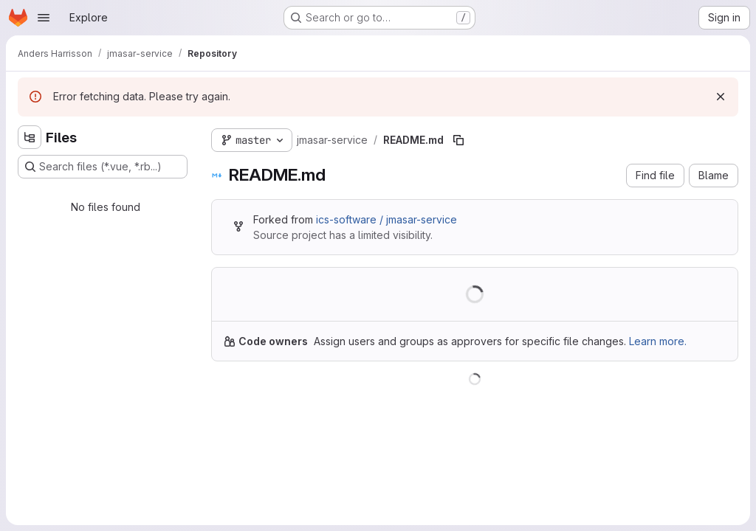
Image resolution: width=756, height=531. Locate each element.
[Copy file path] (458, 140)
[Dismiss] (720, 96)
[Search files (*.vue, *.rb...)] (103, 166)
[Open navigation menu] (43, 18)
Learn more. (658, 341)
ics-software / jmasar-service (386, 219)
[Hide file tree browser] (29, 137)
